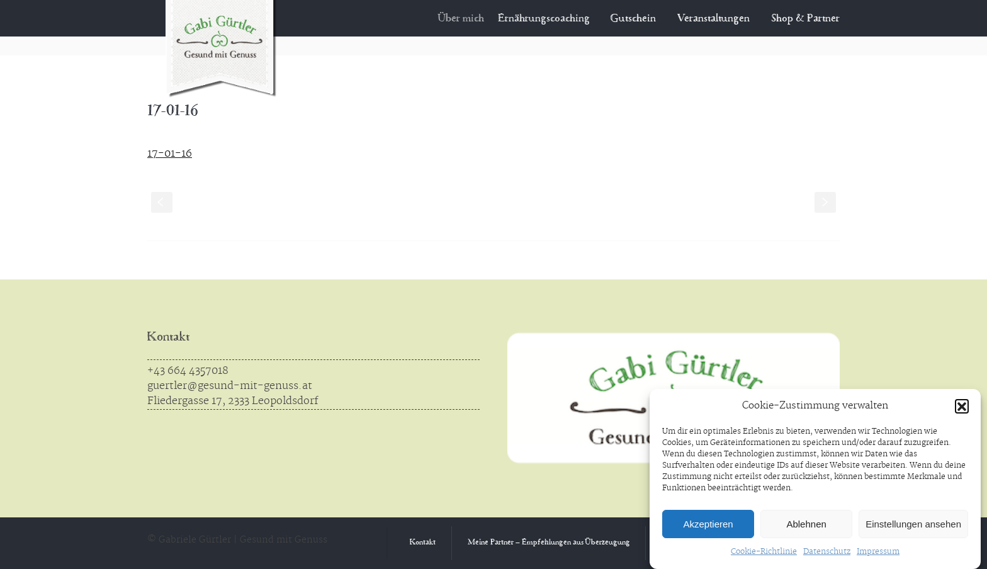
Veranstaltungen (713, 19)
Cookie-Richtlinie (764, 551)
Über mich (469, 19)
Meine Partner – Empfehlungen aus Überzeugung (549, 543)
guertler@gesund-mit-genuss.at (229, 386)
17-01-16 (169, 153)
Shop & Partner (805, 19)
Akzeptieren (708, 524)
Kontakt (168, 337)
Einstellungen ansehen (913, 524)
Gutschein (634, 19)
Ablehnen (806, 524)
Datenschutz (826, 551)
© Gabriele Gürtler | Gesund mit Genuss (237, 540)
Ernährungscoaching (551, 19)
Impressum (878, 551)
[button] (962, 406)
